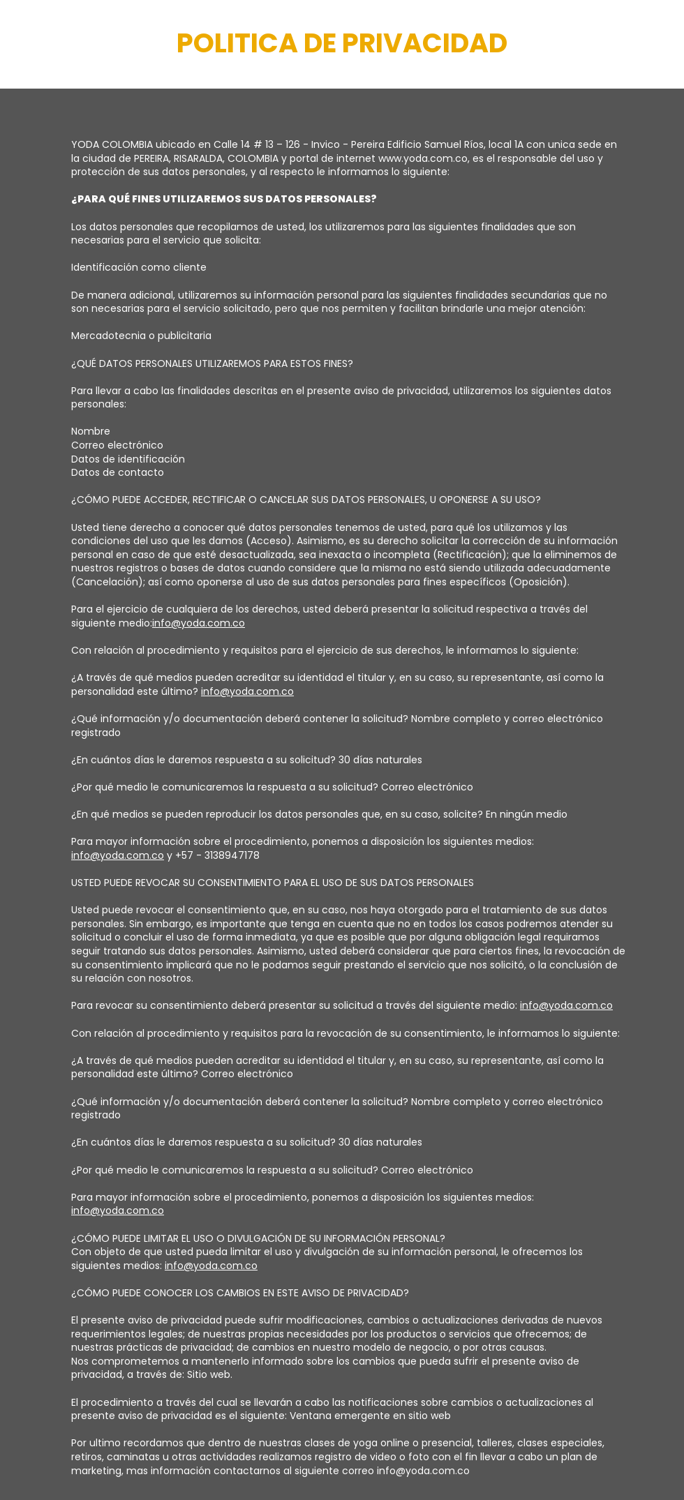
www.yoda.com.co (423, 158)
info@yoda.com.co (198, 623)
